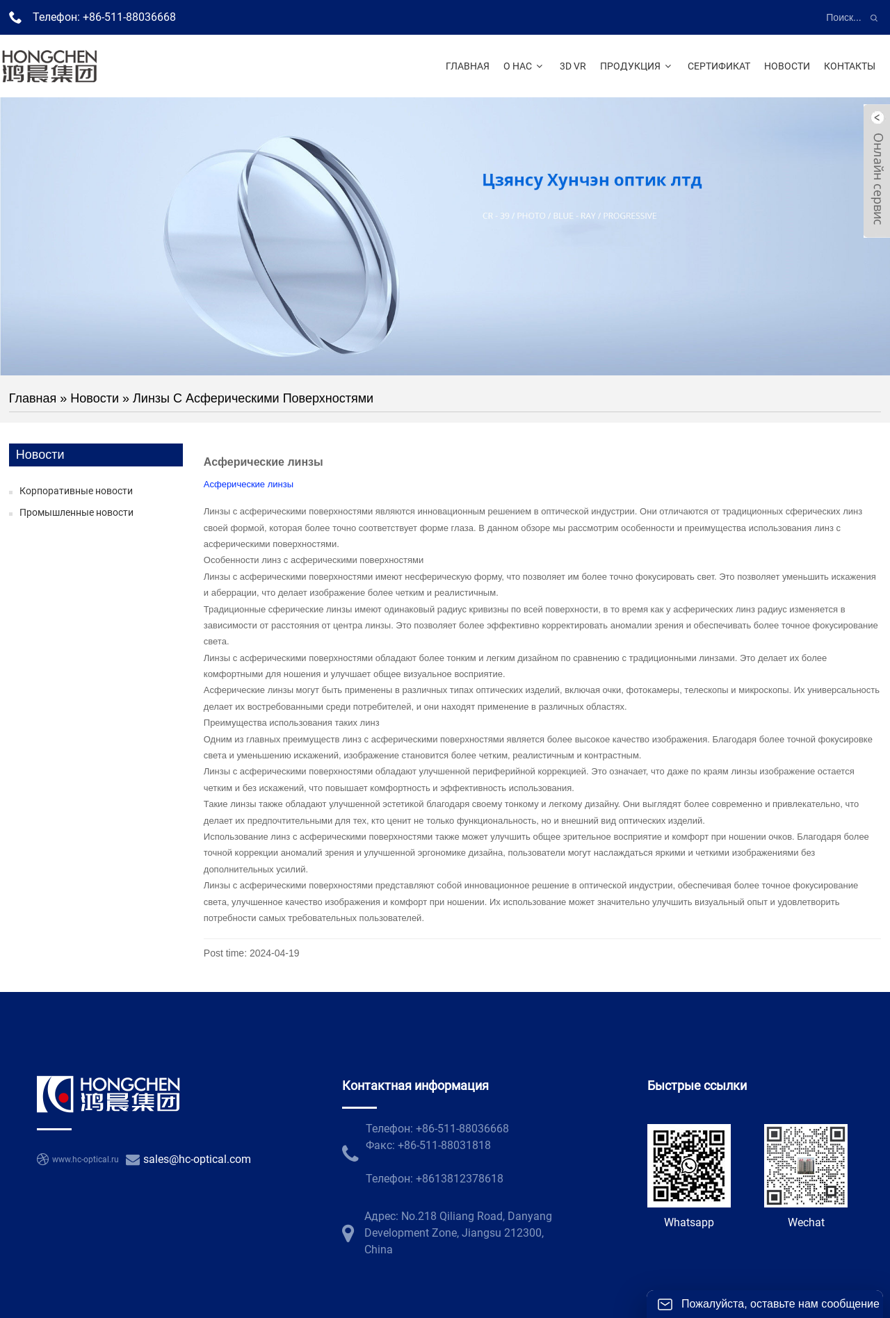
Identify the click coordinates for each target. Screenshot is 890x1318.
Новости (787, 66)
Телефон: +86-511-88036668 (104, 17)
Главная (468, 66)
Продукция (637, 66)
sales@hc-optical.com (197, 1159)
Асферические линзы (248, 484)
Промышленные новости (76, 512)
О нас (524, 66)
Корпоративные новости (76, 490)
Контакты (849, 66)
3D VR (573, 66)
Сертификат (719, 66)
